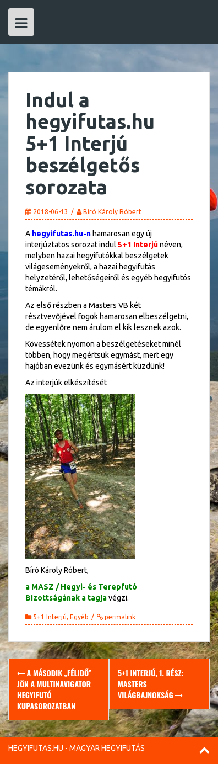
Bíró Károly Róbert (112, 211)
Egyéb (79, 616)
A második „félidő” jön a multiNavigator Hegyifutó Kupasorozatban (54, 689)
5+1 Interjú (50, 616)
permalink (119, 616)
